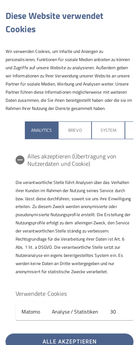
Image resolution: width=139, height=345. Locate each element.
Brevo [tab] (75, 130)
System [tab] (108, 130)
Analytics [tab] (41, 130)
